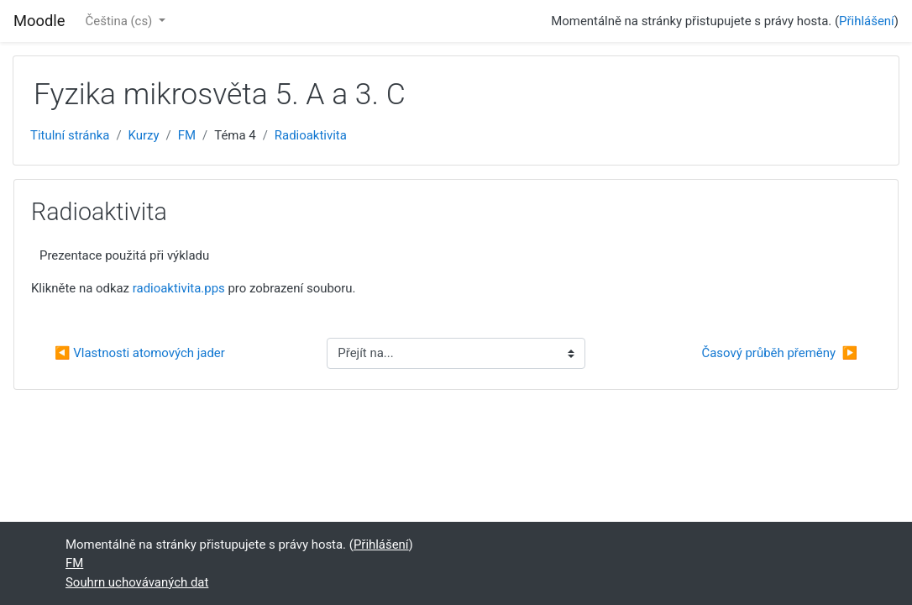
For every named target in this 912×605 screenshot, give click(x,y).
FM (187, 135)
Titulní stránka (69, 135)
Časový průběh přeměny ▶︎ (779, 352)
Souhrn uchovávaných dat (137, 582)
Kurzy (144, 135)
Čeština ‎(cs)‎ (121, 21)
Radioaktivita (311, 135)
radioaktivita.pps (179, 288)
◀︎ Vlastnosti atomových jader (140, 352)
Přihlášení (866, 21)
